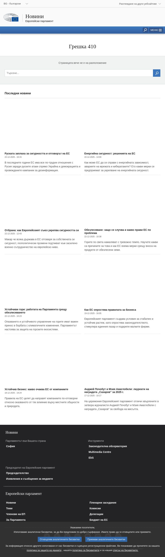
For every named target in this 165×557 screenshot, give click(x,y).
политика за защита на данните (44, 554)
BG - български (12, 3)
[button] (156, 30)
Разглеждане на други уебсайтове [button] (138, 3)
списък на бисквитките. (125, 554)
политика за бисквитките (85, 554)
